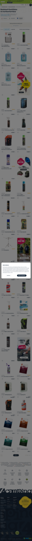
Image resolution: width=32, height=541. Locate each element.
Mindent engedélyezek (21, 275)
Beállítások (8, 275)
